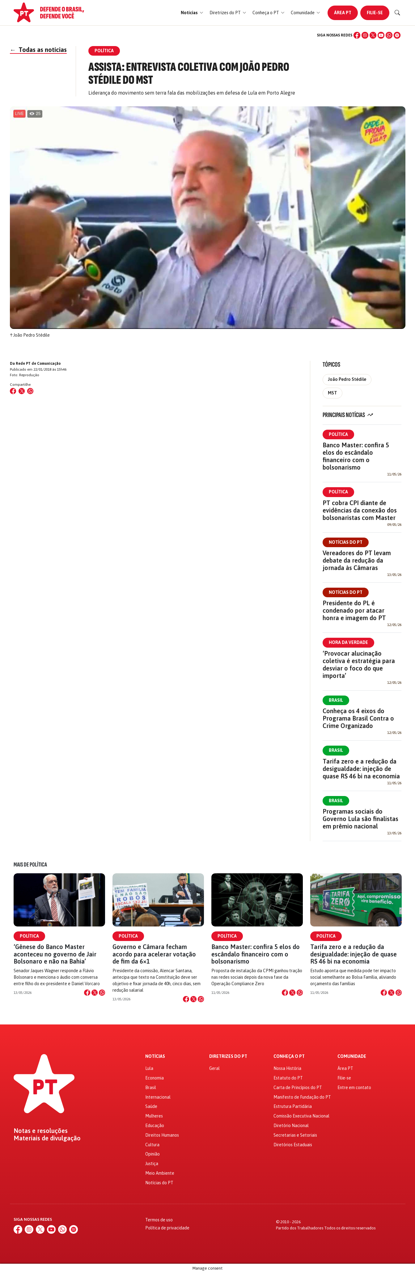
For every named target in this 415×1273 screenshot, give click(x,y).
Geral (214, 1068)
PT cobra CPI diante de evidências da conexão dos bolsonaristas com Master (360, 510)
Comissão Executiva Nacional (301, 1115)
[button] (192, 13)
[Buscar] (397, 13)
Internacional (158, 1097)
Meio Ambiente (159, 1173)
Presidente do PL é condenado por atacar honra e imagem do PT (354, 610)
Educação (154, 1125)
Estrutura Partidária (292, 1106)
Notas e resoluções (41, 1130)
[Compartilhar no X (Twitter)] (22, 391)
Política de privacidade (167, 1227)
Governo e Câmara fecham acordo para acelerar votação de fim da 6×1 (154, 953)
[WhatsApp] (389, 35)
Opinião (152, 1154)
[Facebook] (357, 35)
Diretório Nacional (291, 1125)
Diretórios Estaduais (292, 1144)
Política (338, 434)
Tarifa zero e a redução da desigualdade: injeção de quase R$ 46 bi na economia (361, 769)
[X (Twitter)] (373, 35)
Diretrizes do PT (228, 1056)
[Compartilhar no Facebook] (13, 391)
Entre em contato (354, 1087)
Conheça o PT (289, 1056)
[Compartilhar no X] (94, 993)
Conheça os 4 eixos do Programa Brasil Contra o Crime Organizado (358, 718)
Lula (149, 1068)
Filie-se (375, 12)
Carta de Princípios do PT (297, 1087)
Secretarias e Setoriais (295, 1135)
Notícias (155, 1056)
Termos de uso (159, 1219)
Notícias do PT (345, 542)
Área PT (342, 12)
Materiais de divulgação (47, 1138)
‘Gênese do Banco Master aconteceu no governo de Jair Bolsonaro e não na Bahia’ (55, 953)
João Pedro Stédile (347, 379)
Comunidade (351, 1056)
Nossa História (287, 1068)
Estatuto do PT (288, 1077)
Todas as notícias (38, 49)
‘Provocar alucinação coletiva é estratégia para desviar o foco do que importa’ (359, 664)
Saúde (151, 1106)
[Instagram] (365, 35)
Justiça (151, 1163)
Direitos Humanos (162, 1135)
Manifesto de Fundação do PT (302, 1097)
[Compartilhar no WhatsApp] (30, 391)
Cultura (152, 1144)
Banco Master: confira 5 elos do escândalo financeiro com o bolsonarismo (356, 456)
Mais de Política (30, 864)
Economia (154, 1077)
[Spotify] (397, 35)
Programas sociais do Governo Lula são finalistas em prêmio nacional (360, 819)
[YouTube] (381, 35)
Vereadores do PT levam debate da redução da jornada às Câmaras (357, 560)
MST (332, 392)
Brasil (336, 700)
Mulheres (154, 1115)
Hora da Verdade (348, 642)
